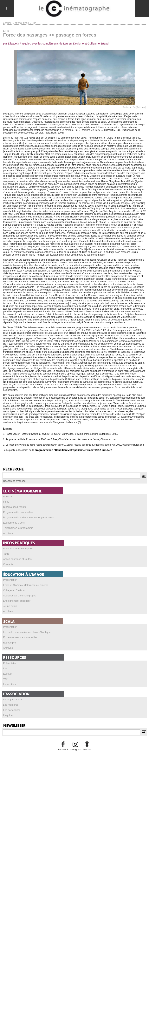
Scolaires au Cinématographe (18, 592)
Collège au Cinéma (13, 587)
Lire (5, 663)
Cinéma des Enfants (13, 506)
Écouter (7, 668)
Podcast (86, 742)
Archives (7, 531)
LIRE (31, 23)
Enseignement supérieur (15, 597)
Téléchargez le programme (17, 526)
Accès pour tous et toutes (16, 556)
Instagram (75, 742)
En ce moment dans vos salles (19, 632)
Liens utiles (9, 678)
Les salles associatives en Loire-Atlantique (25, 627)
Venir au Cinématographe (16, 546)
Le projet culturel (11, 693)
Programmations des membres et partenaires (26, 516)
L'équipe (7, 708)
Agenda (7, 495)
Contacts (7, 561)
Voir (5, 673)
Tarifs (6, 551)
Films (6, 500)
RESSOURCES (20, 23)
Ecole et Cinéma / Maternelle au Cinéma (24, 581)
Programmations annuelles (17, 511)
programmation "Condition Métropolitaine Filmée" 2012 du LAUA (70, 449)
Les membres (10, 698)
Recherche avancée (13, 480)
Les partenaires (11, 703)
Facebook (64, 742)
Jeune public (9, 602)
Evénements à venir (13, 521)
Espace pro (9, 637)
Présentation (9, 576)
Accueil (7, 23)
